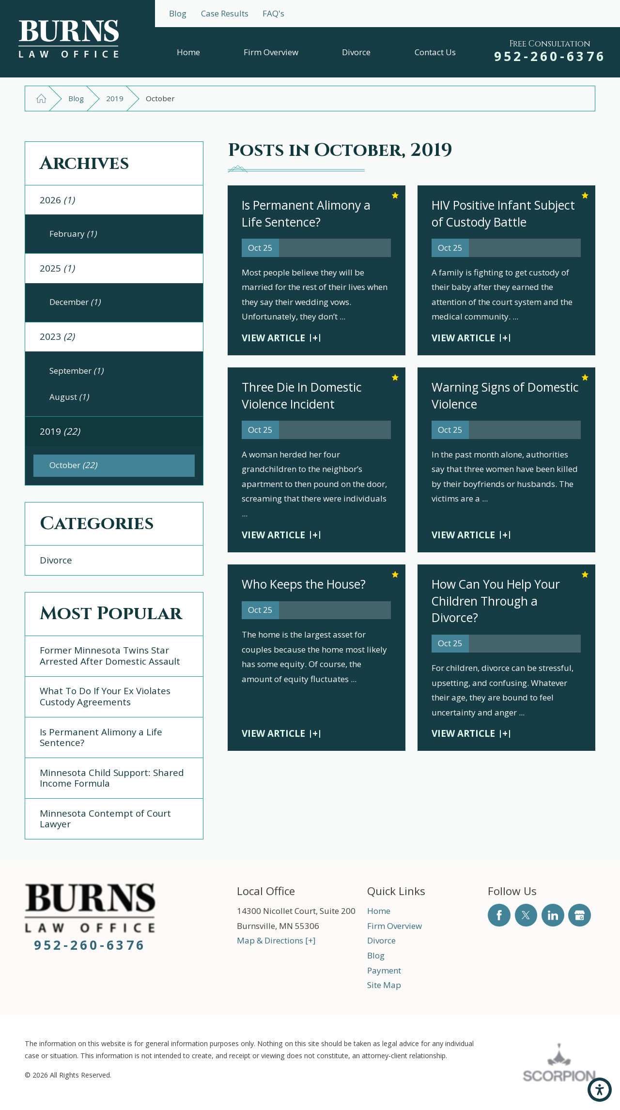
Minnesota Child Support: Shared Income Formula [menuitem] (112, 778)
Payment (384, 970)
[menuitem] (188, 52)
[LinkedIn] (553, 915)
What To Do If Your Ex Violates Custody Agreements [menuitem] (105, 696)
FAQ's (273, 13)
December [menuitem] (74, 301)
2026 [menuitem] (57, 200)
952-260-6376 (550, 56)
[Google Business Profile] (579, 915)
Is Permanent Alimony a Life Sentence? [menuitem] (101, 737)
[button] (600, 1090)
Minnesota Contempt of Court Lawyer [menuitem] (105, 819)
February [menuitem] (72, 233)
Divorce (356, 52)
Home (188, 52)
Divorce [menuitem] (56, 560)
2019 (115, 98)
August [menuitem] (69, 396)
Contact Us (435, 52)
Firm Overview (271, 52)
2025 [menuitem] (57, 268)
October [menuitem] (73, 465)
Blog (177, 13)
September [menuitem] (76, 370)
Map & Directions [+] (276, 940)
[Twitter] (526, 915)
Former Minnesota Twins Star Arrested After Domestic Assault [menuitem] (110, 656)
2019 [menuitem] (60, 431)
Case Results (224, 13)
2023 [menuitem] (57, 336)
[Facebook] (499, 915)
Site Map (384, 984)
